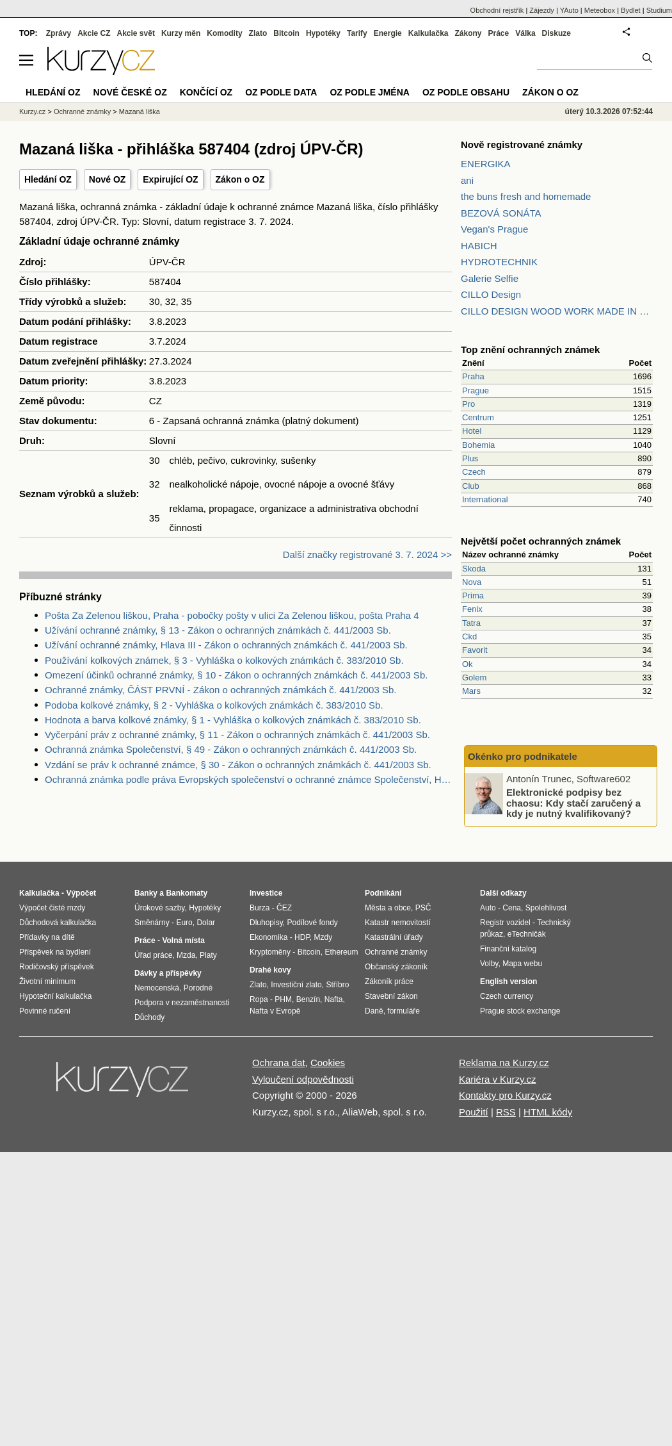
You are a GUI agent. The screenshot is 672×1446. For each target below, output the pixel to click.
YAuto (569, 10)
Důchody (149, 1017)
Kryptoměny (270, 952)
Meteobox (599, 10)
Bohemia (478, 445)
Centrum (478, 417)
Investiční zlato (296, 984)
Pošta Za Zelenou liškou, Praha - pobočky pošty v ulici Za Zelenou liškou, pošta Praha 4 (232, 615)
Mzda (186, 955)
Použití (473, 1111)
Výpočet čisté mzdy (52, 907)
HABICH (479, 245)
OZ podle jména (369, 92)
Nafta (333, 999)
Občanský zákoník (396, 966)
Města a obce (388, 907)
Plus (470, 458)
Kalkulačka (428, 33)
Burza (259, 907)
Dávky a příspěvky (168, 973)
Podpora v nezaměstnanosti (182, 1002)
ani (467, 180)
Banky (145, 893)
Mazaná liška (139, 111)
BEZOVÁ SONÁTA (501, 213)
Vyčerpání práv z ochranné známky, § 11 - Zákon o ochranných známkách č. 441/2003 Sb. (237, 734)
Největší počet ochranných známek (541, 541)
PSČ (423, 907)
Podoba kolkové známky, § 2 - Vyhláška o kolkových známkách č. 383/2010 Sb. (214, 705)
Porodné (198, 987)
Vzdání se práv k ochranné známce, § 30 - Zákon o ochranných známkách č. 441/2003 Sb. (238, 764)
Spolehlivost (546, 907)
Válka (525, 33)
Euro (184, 922)
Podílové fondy (312, 922)
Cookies (327, 1062)
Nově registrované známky (521, 144)
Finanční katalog (508, 948)
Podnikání (383, 893)
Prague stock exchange (520, 1010)
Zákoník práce (389, 981)
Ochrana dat (278, 1062)
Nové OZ (107, 179)
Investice (266, 893)
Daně (374, 1010)
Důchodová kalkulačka (57, 922)
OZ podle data (281, 92)
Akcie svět (136, 33)
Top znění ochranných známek (530, 349)
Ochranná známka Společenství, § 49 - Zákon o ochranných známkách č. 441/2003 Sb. (231, 749)
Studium (659, 10)
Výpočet (81, 893)
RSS (506, 1111)
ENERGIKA (486, 163)
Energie (388, 33)
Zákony (467, 33)
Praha (473, 376)
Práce (498, 33)
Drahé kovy (270, 969)
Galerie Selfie (489, 278)
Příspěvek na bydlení (55, 952)
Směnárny (152, 922)
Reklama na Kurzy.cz (504, 1062)
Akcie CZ (93, 33)
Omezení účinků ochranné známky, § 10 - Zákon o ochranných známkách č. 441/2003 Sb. (236, 675)
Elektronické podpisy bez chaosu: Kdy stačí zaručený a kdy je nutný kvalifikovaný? (573, 803)
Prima (473, 595)
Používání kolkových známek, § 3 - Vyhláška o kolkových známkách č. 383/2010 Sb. (224, 660)
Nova (471, 582)
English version (508, 981)
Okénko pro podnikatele (522, 756)
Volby (489, 963)
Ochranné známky (82, 111)
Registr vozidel (505, 922)
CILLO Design (491, 294)
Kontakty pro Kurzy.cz (505, 1095)
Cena (511, 907)
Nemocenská (156, 987)
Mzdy (323, 937)
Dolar (205, 922)
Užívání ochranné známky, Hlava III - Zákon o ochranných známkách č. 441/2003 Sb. (226, 644)
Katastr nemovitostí (398, 922)
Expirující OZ (170, 179)
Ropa (259, 999)
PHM (283, 999)
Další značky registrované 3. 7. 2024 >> (367, 554)
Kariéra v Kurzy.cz (497, 1079)
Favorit (475, 650)
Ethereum (341, 952)
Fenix (472, 609)
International (485, 499)
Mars (471, 691)
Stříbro (337, 984)
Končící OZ (206, 92)
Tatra (471, 623)
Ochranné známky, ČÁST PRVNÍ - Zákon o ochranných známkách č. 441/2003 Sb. (220, 689)
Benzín (308, 999)
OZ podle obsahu (465, 92)
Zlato (258, 33)
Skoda (474, 568)
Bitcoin (286, 33)
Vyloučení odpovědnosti (303, 1079)
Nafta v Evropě (275, 1010)
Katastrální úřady (394, 937)
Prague (475, 390)
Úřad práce (153, 955)
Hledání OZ (48, 179)
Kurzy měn (180, 33)
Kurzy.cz (32, 111)
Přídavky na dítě (47, 937)
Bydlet (631, 10)
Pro (468, 404)
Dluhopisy (266, 922)
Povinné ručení (44, 1010)
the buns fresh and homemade (526, 196)
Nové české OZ (130, 92)
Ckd (469, 636)
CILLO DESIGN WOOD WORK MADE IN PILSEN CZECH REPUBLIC (557, 311)
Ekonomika (268, 937)
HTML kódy (548, 1111)
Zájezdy (541, 10)
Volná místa (183, 940)
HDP (302, 937)
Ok (467, 664)
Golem (474, 677)
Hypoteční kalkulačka (55, 996)
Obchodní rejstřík (497, 10)
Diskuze (556, 33)
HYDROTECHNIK (499, 261)
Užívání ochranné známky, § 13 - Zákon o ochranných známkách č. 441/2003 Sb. (218, 630)
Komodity (224, 33)
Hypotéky (323, 33)
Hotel (471, 431)
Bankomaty (186, 893)
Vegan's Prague (494, 229)
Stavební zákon (391, 996)
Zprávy (58, 33)
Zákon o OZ (240, 179)
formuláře (403, 1010)
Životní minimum (47, 981)
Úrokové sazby (159, 907)
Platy (208, 955)
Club (470, 486)
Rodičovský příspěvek (56, 966)
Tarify (357, 33)
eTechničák (527, 934)
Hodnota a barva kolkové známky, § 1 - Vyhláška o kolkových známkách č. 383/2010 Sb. (233, 719)
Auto (488, 907)
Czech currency (506, 996)
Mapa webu (522, 963)
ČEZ (284, 907)
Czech (474, 472)
